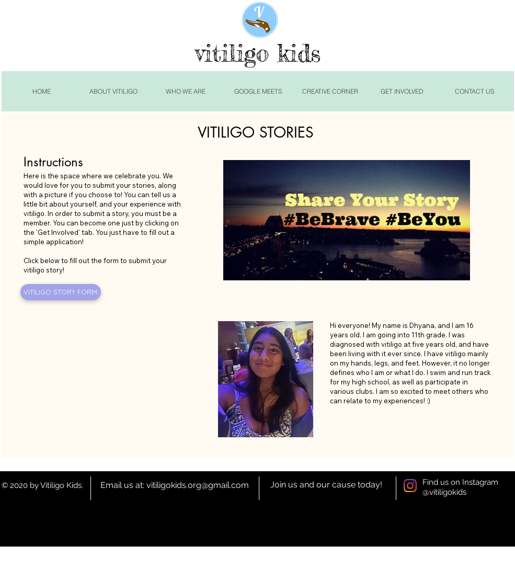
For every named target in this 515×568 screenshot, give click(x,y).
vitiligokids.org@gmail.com (197, 485)
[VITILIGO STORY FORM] (60, 292)
